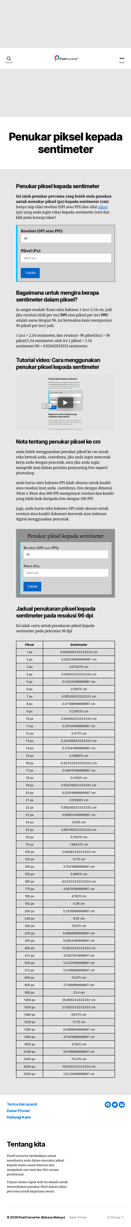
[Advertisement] (65, 24)
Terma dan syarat (23, 1104)
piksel (103, 207)
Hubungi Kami (20, 1117)
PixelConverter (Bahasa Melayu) (42, 1217)
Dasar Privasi (19, 1110)
